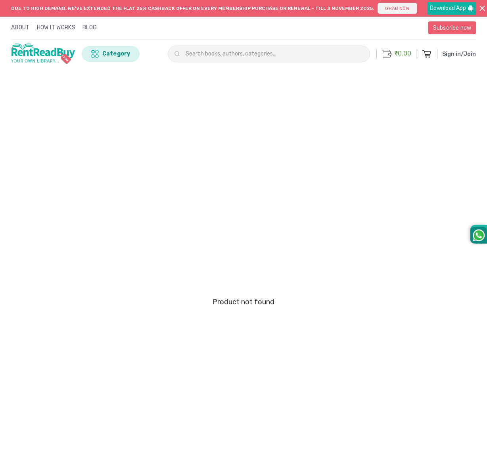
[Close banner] (482, 8)
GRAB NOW (397, 8)
